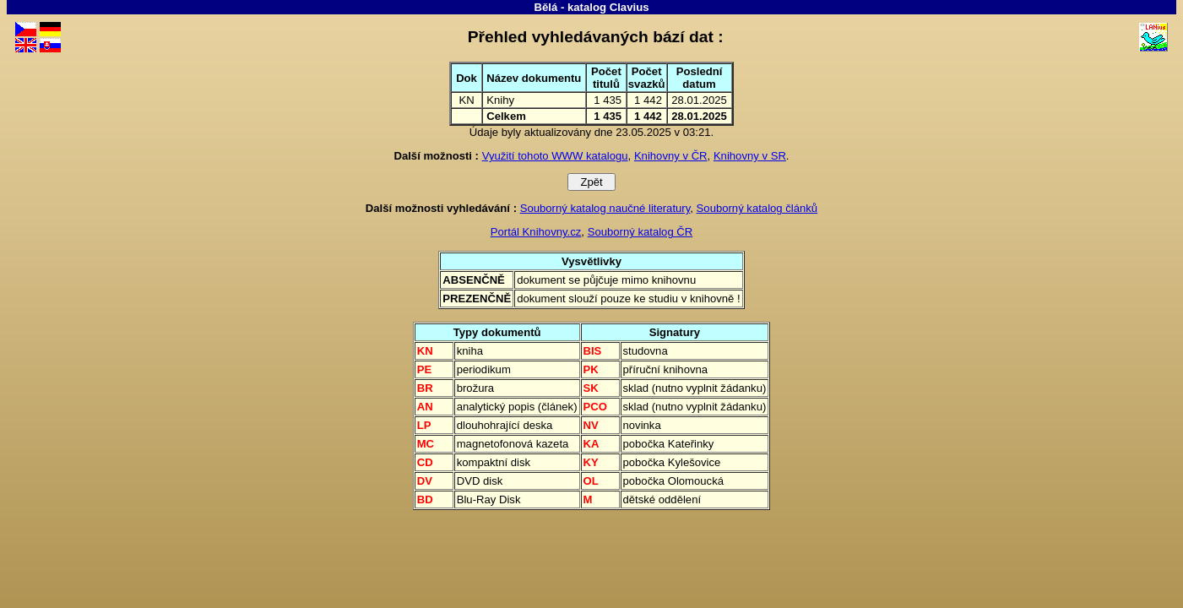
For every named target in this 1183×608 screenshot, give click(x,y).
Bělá (545, 7)
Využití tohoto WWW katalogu (555, 155)
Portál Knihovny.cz (536, 231)
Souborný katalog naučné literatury (605, 208)
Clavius (629, 7)
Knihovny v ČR (671, 155)
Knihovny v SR (750, 155)
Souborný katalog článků (757, 208)
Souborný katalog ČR (640, 231)
